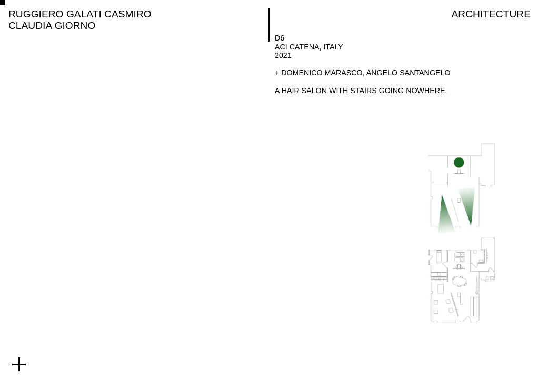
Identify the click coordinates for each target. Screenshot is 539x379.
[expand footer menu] (18, 364)
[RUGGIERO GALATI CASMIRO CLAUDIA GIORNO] (136, 20)
